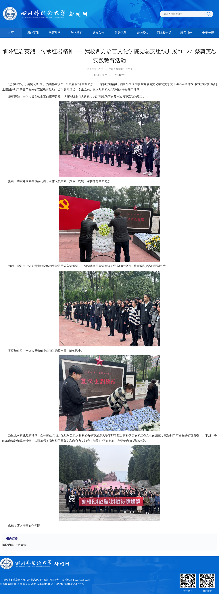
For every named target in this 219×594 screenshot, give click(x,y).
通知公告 (98, 32)
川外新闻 (33, 32)
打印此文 (119, 75)
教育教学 (55, 32)
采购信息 (120, 32)
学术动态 (76, 32)
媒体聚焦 (142, 32)
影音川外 (186, 32)
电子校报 (208, 32)
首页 (11, 32)
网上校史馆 (164, 32)
